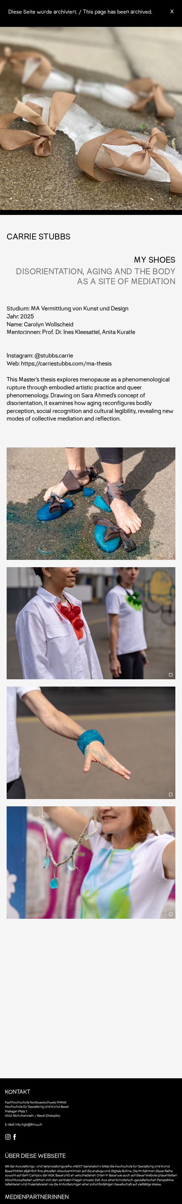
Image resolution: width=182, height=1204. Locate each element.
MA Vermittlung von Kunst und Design (80, 308)
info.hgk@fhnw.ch (28, 1124)
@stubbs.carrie (54, 355)
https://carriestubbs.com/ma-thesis (66, 363)
